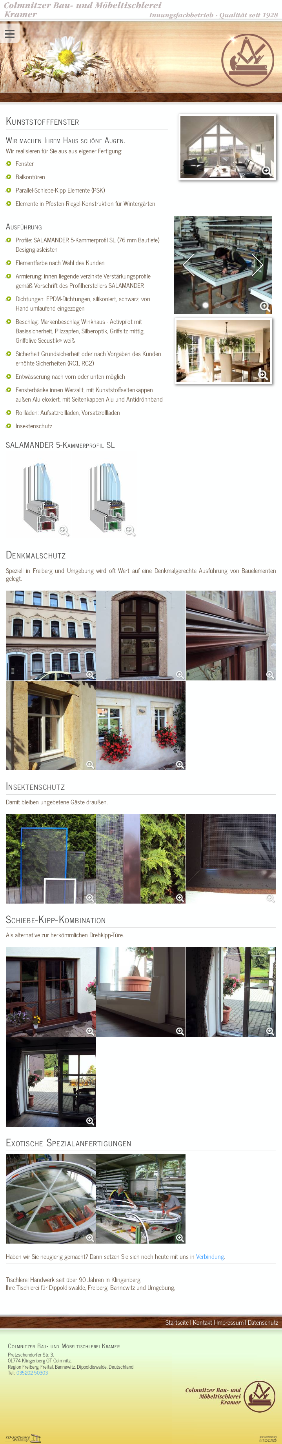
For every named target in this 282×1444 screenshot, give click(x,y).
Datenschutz (263, 1322)
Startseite (177, 1322)
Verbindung (210, 1256)
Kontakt (202, 1322)
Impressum (230, 1322)
